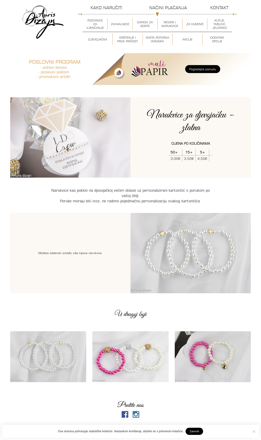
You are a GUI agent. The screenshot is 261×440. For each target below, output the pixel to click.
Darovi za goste (145, 24)
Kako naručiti (106, 7)
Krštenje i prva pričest (127, 39)
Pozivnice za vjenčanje (95, 24)
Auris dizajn (43, 22)
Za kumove (194, 24)
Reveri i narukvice (169, 24)
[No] (254, 431)
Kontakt (219, 7)
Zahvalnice (120, 24)
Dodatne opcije (217, 39)
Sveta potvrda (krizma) (157, 39)
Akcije (187, 39)
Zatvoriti (194, 431)
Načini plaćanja (168, 7)
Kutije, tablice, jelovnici (219, 24)
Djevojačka (97, 39)
